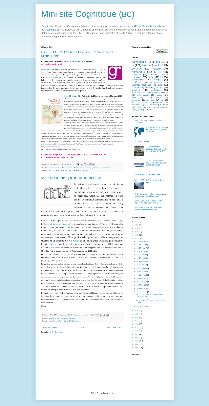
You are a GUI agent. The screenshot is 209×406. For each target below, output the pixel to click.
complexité (150, 100)
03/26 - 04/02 (142, 285)
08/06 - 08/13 (142, 265)
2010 (136, 331)
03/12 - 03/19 (142, 288)
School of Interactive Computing (57, 224)
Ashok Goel (66, 220)
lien (119, 221)
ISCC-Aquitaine (151, 105)
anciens (162, 107)
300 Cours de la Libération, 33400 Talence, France (70, 170)
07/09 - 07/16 (142, 275)
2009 (136, 334)
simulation (136, 105)
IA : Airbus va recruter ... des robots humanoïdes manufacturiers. (148, 209)
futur (160, 85)
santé (157, 65)
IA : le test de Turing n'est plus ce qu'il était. (71, 178)
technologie (139, 61)
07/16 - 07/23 (142, 272)
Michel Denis (46, 69)
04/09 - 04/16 (142, 282)
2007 (136, 341)
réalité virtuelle (73, 168)
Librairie (72, 61)
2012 (136, 324)
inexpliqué (141, 110)
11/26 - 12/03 (142, 251)
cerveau (137, 68)
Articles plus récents (49, 328)
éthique (51, 318)
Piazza (54, 244)
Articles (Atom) (57, 332)
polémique (136, 75)
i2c (149, 110)
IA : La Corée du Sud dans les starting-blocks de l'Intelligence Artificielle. (150, 202)
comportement (54, 168)
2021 (136, 225)
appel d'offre (151, 107)
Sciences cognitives (100, 168)
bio (144, 65)
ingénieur (136, 90)
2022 (136, 221)
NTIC (157, 71)
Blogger (115, 393)
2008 (136, 338)
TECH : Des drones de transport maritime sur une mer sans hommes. (156, 163)
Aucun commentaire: (81, 315)
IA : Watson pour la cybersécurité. (148, 175)
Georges (79, 61)
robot (59, 318)
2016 (136, 311)
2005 (136, 348)
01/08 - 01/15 (142, 292)
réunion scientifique (85, 168)
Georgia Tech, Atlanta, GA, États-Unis (66, 321)
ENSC (78, 149)
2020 (136, 228)
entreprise (156, 90)
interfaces (136, 92)
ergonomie (136, 100)
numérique (138, 71)
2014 (136, 317)
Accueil (82, 328)
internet (151, 77)
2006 (136, 344)
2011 (136, 328)
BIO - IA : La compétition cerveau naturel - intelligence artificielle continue (151, 195)
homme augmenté (141, 87)
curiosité (158, 98)
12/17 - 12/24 (142, 245)
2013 (136, 321)
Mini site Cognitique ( (81, 14)
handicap (164, 93)
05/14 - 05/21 (142, 278)
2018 (136, 235)
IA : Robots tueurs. (142, 142)
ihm (161, 77)
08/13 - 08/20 (142, 261)
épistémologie (138, 80)
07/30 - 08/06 (142, 268)
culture (156, 68)
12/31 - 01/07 (142, 241)
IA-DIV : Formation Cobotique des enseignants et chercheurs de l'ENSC (156, 149)
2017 (136, 238)
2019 (136, 232)
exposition (139, 107)
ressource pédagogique (141, 102)
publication (63, 168)
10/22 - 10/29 (142, 255)
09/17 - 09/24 (142, 258)
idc (162, 100)
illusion (165, 105)
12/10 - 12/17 (142, 248)
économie (159, 95)
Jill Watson (74, 240)
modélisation (159, 102)
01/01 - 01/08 (142, 307)
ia (55, 318)
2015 (136, 314)
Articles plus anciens (114, 328)
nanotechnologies (138, 98)
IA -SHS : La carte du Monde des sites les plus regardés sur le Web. (157, 130)
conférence (137, 82)
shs (109, 168)
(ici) (58, 147)
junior (134, 110)
